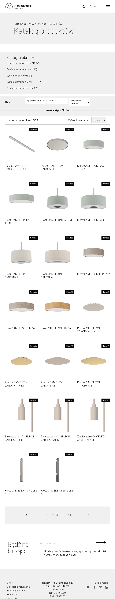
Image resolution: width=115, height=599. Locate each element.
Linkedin (106, 588)
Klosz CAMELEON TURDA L (21, 328)
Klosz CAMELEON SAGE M (56, 220)
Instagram (88, 588)
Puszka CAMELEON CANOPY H (52, 167)
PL (92, 6)
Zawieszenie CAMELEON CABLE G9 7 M (91, 438)
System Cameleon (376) (19, 81)
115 (70, 515)
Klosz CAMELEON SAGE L (92, 220)
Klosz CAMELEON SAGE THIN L (19, 221)
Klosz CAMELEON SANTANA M (15, 275)
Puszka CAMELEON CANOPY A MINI (88, 330)
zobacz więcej (68, 555)
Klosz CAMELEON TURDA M (93, 274)
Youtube (100, 588)
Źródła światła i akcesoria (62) (22, 88)
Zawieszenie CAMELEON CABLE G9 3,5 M (55, 438)
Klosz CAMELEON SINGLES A (21, 492)
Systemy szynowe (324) (19, 75)
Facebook (94, 588)
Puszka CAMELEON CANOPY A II (52, 384)
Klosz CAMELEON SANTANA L (51, 275)
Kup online (12, 594)
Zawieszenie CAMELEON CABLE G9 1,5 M (19, 438)
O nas (10, 582)
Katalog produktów (20, 58)
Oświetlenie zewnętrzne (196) (22, 69)
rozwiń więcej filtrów (57, 110)
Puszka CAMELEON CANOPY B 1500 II (16, 167)
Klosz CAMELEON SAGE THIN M (91, 167)
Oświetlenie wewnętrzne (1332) (23, 63)
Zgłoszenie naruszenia (18, 586)
